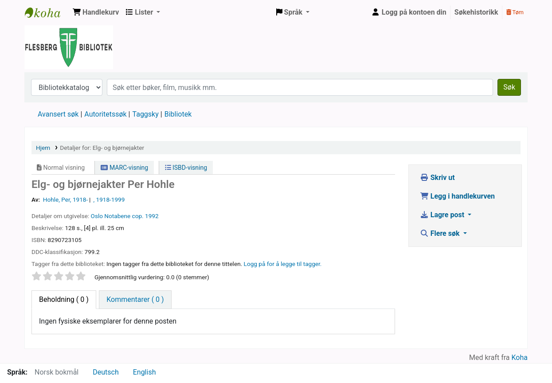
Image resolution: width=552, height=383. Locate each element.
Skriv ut (437, 177)
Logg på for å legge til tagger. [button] (283, 263)
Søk (509, 87)
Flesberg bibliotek (47, 12)
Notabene (117, 215)
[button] (95, 12)
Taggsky (146, 114)
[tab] (135, 299)
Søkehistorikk (476, 12)
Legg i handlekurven (457, 196)
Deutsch (105, 372)
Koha (520, 357)
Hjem (43, 147)
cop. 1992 (145, 215)
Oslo (97, 215)
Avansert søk (58, 114)
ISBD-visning (186, 167)
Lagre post (443, 215)
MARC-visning (124, 167)
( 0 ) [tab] (64, 299)
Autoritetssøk (105, 114)
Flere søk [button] (441, 233)
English (144, 372)
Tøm (515, 12)
